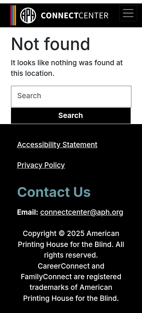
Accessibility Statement (57, 144)
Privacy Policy (41, 165)
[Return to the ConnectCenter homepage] (62, 15)
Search (70, 115)
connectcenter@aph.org (81, 212)
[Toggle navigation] (128, 13)
